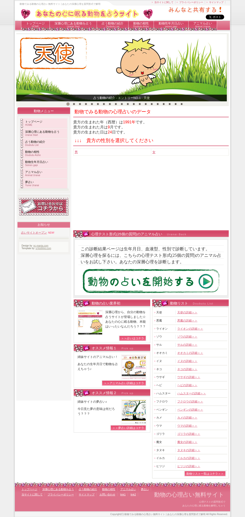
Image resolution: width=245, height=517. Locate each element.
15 (151, 104)
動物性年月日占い (171, 25)
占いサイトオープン (34, 232)
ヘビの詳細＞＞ (187, 385)
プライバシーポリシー (191, 2)
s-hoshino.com (43, 248)
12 (133, 104)
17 (163, 104)
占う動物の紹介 (112, 25)
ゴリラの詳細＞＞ (188, 434)
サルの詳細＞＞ (187, 344)
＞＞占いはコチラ (132, 338)
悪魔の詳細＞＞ (187, 320)
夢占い (32, 183)
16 (157, 104)
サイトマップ (216, 2)
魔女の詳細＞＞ (187, 442)
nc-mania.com (40, 245)
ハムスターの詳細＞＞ (191, 393)
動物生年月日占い (36, 163)
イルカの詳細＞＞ (188, 458)
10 (121, 104)
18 (169, 104)
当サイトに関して (163, 2)
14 (145, 104)
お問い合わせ (107, 494)
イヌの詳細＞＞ (187, 361)
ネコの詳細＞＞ (187, 369)
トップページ (35, 25)
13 (139, 104)
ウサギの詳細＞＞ (188, 377)
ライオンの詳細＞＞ (190, 328)
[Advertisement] (159, 196)
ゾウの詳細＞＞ (187, 336)
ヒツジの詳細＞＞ (188, 466)
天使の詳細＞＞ (187, 312)
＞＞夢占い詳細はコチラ (128, 428)
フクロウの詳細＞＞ (190, 401)
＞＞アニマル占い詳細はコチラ (124, 383)
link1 (123, 494)
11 (127, 104)
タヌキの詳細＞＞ (188, 450)
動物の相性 (141, 25)
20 (181, 104)
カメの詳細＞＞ (187, 417)
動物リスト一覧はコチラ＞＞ (205, 473)
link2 (133, 494)
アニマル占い (202, 25)
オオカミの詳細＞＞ (190, 353)
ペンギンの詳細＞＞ (190, 409)
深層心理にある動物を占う (73, 25)
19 (175, 104)
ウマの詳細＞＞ (187, 425)
